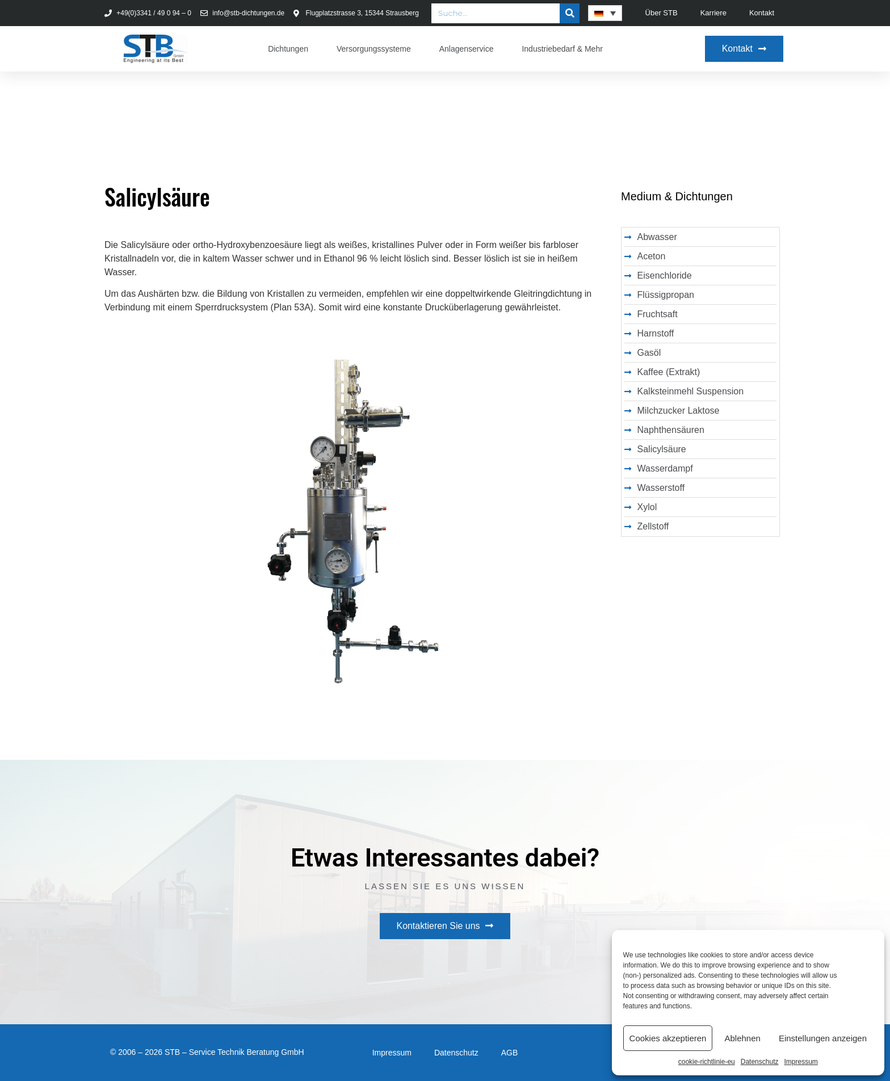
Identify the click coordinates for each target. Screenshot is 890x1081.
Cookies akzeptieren (668, 1038)
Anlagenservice (466, 48)
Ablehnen (742, 1038)
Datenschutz (760, 1062)
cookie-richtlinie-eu (706, 1062)
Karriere (713, 13)
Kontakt (761, 13)
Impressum (800, 1062)
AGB (509, 1052)
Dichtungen (288, 48)
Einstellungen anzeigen (823, 1038)
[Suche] (570, 13)
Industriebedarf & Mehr (562, 48)
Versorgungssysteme (374, 48)
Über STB (661, 13)
